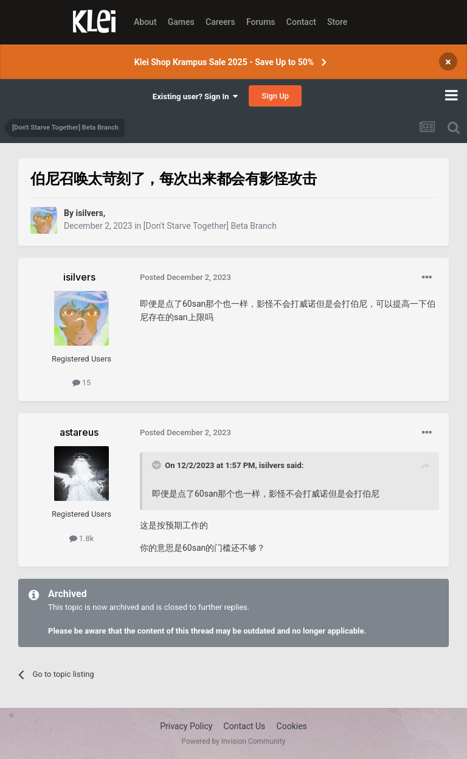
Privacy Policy (186, 726)
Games (181, 22)
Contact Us (245, 726)
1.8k (81, 538)
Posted (185, 277)
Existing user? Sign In (195, 96)
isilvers (272, 465)
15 (81, 382)
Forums (260, 22)
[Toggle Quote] (157, 465)
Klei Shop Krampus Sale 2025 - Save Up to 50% (224, 62)
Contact (301, 22)
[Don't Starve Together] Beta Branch (210, 226)
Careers (220, 22)
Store (337, 22)
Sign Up (275, 95)
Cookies (292, 726)
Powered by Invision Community (234, 741)
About (145, 22)
